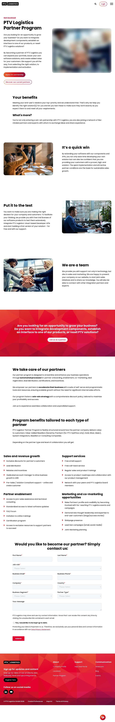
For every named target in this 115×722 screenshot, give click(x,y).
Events (98, 675)
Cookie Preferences (35, 701)
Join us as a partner (57, 340)
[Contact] (103, 717)
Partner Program (59, 675)
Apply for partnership (14, 75)
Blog (97, 671)
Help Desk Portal (81, 666)
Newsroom (99, 666)
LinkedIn (6, 692)
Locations (57, 671)
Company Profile (59, 666)
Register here (10, 680)
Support (78, 662)
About (56, 662)
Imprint (49, 701)
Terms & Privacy (62, 701)
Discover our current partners (18, 82)
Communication (103, 662)
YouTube (11, 692)
